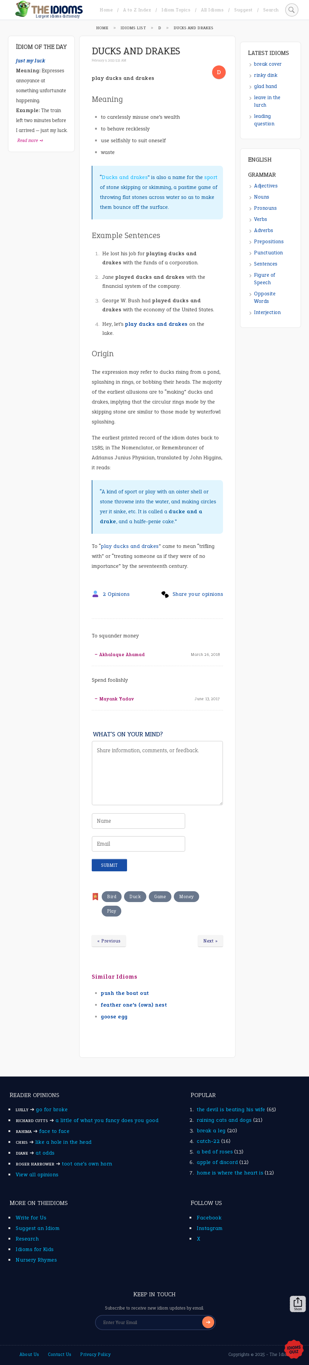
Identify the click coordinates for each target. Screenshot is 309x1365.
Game (160, 897)
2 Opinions (116, 594)
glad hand (265, 86)
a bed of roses (215, 1151)
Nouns (261, 196)
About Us (29, 1354)
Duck (135, 897)
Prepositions (269, 241)
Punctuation (268, 252)
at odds (45, 1152)
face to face (54, 1131)
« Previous (108, 941)
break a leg (211, 1130)
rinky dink (265, 75)
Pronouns (265, 208)
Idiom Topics (175, 10)
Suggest (243, 10)
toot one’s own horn (87, 1163)
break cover (268, 64)
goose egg (114, 1016)
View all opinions (37, 1174)
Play (111, 911)
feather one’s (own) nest (134, 1004)
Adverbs (263, 230)
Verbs (260, 219)
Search (271, 10)
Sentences (266, 263)
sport (211, 177)
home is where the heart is (230, 1172)
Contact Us (59, 1354)
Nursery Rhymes (36, 1259)
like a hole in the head (63, 1142)
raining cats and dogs (224, 1120)
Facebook (209, 1217)
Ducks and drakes (125, 177)
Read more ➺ (30, 140)
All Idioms (212, 10)
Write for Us (31, 1217)
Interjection (267, 312)
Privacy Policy (95, 1354)
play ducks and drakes (156, 324)
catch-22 (208, 1141)
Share (298, 1304)
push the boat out (125, 993)
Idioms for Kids (35, 1249)
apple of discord (217, 1162)
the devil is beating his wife (231, 1109)
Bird (111, 897)
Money (186, 897)
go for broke (52, 1109)
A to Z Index (137, 10)
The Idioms (281, 1354)
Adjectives (266, 185)
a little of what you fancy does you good (107, 1120)
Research (27, 1238)
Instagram (210, 1228)
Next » (210, 941)
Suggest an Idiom (37, 1228)
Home (106, 10)
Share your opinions (198, 594)
